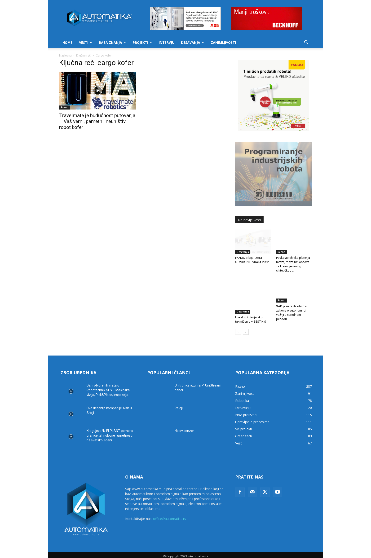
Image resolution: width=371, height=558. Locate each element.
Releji (179, 405)
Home (67, 42)
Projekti (142, 42)
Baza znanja (112, 42)
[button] (306, 43)
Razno (64, 107)
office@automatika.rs (169, 516)
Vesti (85, 42)
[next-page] (246, 329)
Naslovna (65, 55)
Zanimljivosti (223, 42)
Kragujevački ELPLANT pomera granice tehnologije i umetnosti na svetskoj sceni (110, 432)
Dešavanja (192, 42)
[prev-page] (238, 329)
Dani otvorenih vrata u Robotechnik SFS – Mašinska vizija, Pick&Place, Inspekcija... (108, 387)
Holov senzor (184, 428)
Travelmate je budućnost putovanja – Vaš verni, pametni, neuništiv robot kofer (97, 121)
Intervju (166, 42)
